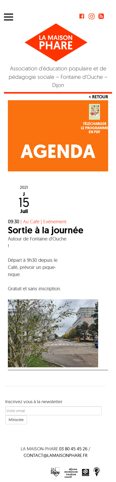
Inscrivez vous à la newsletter (33, 401)
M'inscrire (16, 419)
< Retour (98, 97)
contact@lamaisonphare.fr (55, 455)
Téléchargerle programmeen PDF (94, 128)
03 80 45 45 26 (73, 448)
